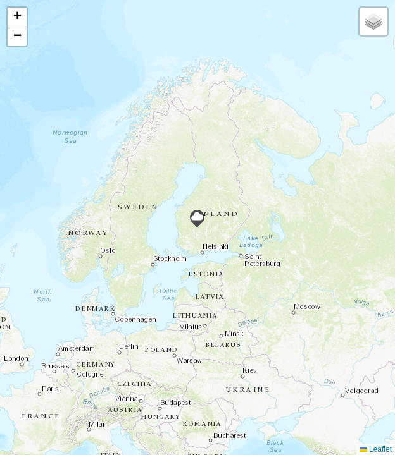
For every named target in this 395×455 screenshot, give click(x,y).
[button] (197, 219)
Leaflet (376, 449)
